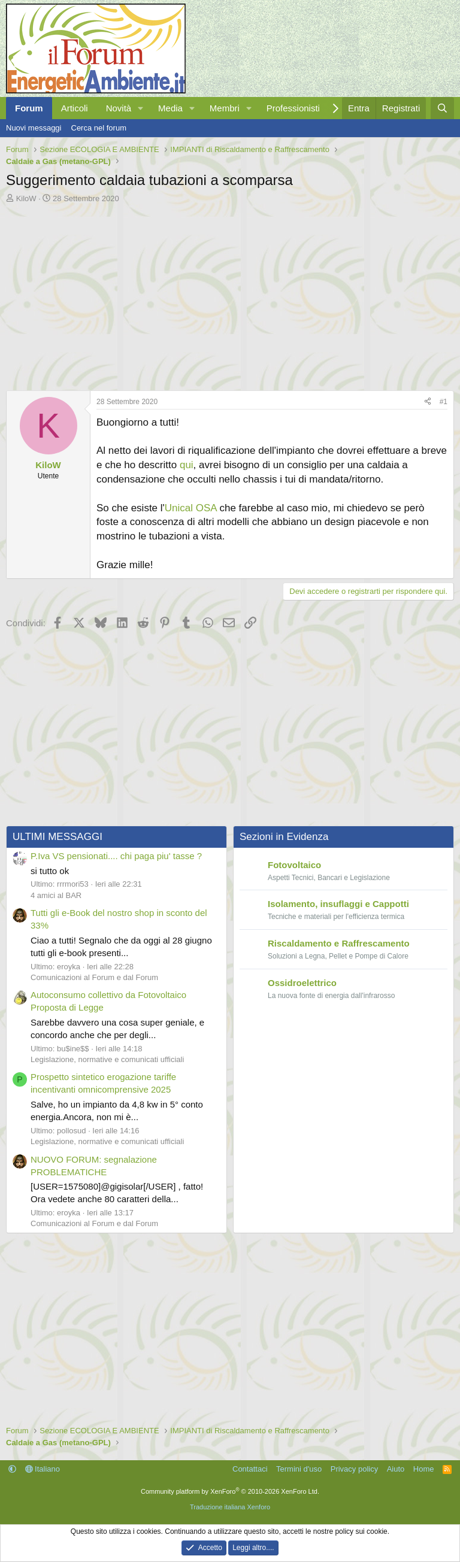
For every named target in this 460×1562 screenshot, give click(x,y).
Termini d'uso (299, 1468)
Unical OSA (191, 508)
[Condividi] (427, 402)
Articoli (74, 108)
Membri (225, 108)
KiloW (26, 198)
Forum (29, 108)
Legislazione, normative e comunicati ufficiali (107, 1059)
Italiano (42, 1468)
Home (423, 1468)
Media (170, 108)
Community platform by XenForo (230, 1491)
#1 (443, 402)
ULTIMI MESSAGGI (57, 836)
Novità (119, 108)
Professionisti (293, 108)
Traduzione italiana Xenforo (230, 1507)
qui (186, 465)
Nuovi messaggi (34, 127)
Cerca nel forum (98, 127)
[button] (140, 108)
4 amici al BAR (56, 895)
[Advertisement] (230, 294)
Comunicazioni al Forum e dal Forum (94, 977)
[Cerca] (442, 108)
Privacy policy (354, 1468)
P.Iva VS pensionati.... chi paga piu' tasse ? (116, 856)
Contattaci (250, 1468)
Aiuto (396, 1468)
